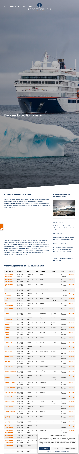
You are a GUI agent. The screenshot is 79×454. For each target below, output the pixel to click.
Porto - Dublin (9, 406)
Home (6, 6)
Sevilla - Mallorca (10, 387)
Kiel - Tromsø (8, 352)
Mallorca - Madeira (10, 392)
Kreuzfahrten (14, 6)
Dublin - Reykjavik (10, 411)
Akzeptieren (45, 448)
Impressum (66, 451)
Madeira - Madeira (10, 397)
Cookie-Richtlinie (50, 451)
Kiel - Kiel (7, 347)
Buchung (71, 274)
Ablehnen (56, 448)
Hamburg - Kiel (9, 342)
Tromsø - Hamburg (10, 371)
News (24, 6)
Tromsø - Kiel (9, 356)
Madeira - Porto (9, 401)
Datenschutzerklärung (59, 451)
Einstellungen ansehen (70, 448)
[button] (76, 435)
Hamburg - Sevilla (10, 382)
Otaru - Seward (9, 289)
